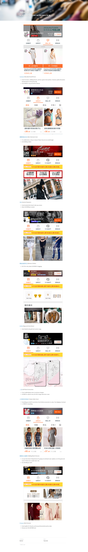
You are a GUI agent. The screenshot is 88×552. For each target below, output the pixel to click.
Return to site (5, 2)
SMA (21, 202)
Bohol (21, 541)
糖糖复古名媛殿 (23, 456)
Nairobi (47, 541)
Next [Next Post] (46, 539)
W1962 (21, 326)
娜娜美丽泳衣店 (23, 137)
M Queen (22, 523)
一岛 (21, 389)
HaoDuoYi (22, 76)
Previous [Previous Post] (22, 539)
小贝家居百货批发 (24, 399)
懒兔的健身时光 (23, 263)
